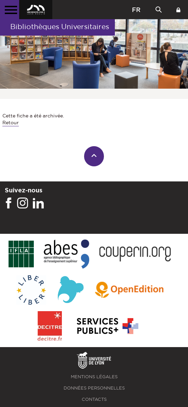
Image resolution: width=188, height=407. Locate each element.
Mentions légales (94, 376)
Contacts (94, 399)
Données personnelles (94, 388)
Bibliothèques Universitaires (59, 26)
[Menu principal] (9, 9)
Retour (10, 122)
